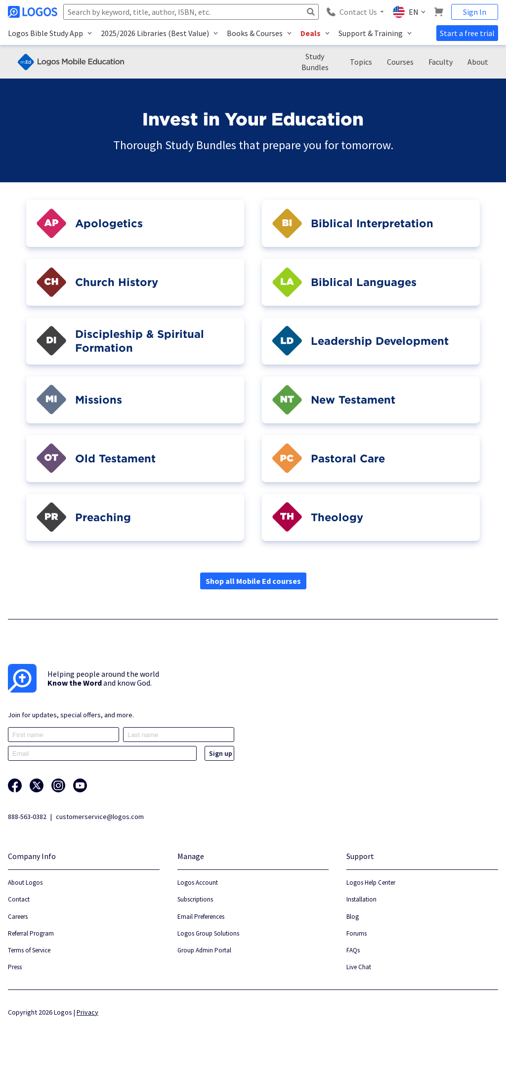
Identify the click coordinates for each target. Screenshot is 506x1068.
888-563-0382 (27, 816)
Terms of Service (29, 950)
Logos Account (197, 882)
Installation (361, 899)
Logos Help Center (370, 882)
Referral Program (31, 933)
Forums (356, 933)
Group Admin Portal (204, 950)
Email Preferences (200, 916)
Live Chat (358, 967)
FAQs (353, 950)
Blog (352, 916)
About (477, 62)
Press (15, 967)
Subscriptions (195, 899)
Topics (361, 62)
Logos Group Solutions (208, 933)
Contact (19, 899)
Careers (18, 916)
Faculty (440, 62)
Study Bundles (315, 61)
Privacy (87, 1012)
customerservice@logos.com (100, 816)
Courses (400, 62)
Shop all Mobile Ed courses (253, 581)
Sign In (474, 12)
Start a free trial (467, 33)
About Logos (25, 882)
